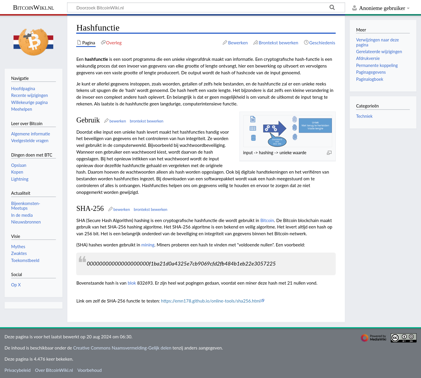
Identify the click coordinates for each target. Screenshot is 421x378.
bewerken (117, 121)
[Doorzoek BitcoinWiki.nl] (206, 7)
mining (147, 244)
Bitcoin (267, 220)
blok (132, 282)
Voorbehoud (89, 370)
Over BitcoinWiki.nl (54, 370)
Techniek (364, 116)
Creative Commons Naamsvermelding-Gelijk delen (122, 347)
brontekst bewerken (146, 121)
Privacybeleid (17, 370)
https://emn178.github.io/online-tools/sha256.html (211, 300)
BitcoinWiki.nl (33, 7)
